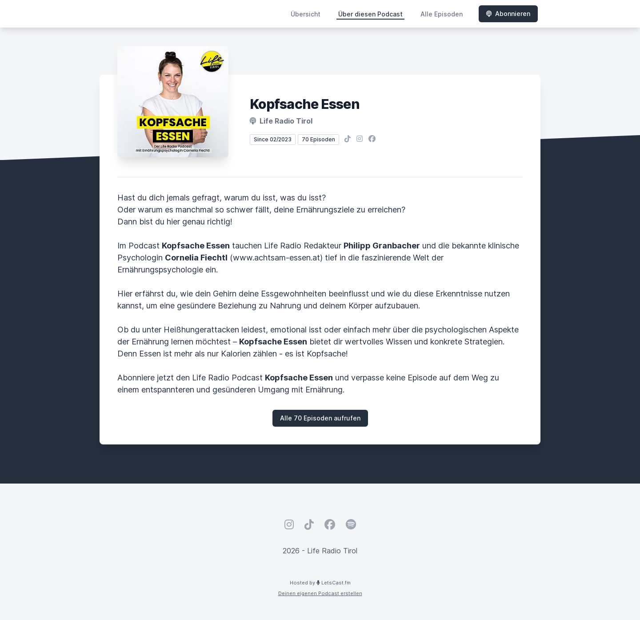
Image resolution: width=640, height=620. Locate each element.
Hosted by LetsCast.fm (320, 583)
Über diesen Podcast (370, 14)
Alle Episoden (441, 14)
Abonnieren (508, 13)
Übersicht (305, 14)
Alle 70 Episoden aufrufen (320, 418)
